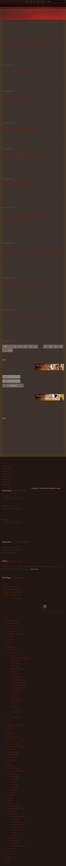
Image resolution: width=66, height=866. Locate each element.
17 (45, 346)
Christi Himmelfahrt (8, 423)
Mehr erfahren (59, 412)
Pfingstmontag (6, 436)
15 (35, 346)
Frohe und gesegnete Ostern (23, 99)
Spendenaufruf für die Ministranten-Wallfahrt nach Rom (28, 156)
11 (15, 346)
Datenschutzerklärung (16, 398)
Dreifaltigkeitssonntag (8, 443)
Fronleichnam (6, 449)
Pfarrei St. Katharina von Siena (23, 49)
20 (61, 346)
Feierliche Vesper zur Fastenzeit (25, 286)
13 (25, 346)
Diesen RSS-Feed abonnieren (10, 343)
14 (30, 346)
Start (5, 346)
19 (55, 346)
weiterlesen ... (8, 63)
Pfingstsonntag (6, 430)
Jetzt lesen (60, 379)
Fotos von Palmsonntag (19, 128)
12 (20, 346)
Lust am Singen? (14, 70)
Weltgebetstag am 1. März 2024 (25, 318)
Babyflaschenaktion (16, 184)
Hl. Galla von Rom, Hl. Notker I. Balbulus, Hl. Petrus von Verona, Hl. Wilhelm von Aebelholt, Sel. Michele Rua (48, 405)
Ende (9, 350)
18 (50, 346)
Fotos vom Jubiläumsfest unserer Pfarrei (31, 42)
